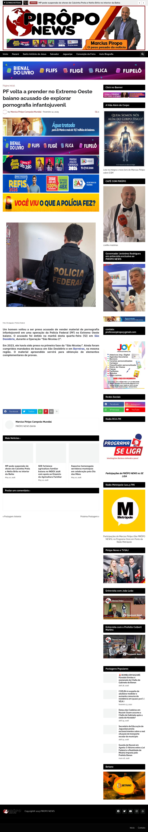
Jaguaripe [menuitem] (67, 54)
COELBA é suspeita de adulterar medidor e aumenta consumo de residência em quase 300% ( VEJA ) (131, 696)
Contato (141, 828)
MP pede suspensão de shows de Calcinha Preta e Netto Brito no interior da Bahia (79, 3)
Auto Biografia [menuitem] (106, 54)
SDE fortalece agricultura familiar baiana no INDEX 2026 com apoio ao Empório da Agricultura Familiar (50, 471)
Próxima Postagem (89, 516)
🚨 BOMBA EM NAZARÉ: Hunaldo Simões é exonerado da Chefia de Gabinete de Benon (129, 679)
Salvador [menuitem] (54, 54)
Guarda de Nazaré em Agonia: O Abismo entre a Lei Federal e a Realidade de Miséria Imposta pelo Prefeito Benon (132, 750)
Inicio (132, 828)
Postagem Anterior (12, 516)
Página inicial (9, 86)
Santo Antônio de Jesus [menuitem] (34, 54)
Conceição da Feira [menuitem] (85, 54)
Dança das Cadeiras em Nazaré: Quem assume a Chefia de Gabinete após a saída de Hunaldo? (131, 714)
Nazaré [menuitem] (15, 54)
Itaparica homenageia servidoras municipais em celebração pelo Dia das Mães (83, 470)
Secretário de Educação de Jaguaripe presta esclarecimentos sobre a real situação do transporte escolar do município (132, 731)
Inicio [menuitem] (5, 54)
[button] (139, 3)
